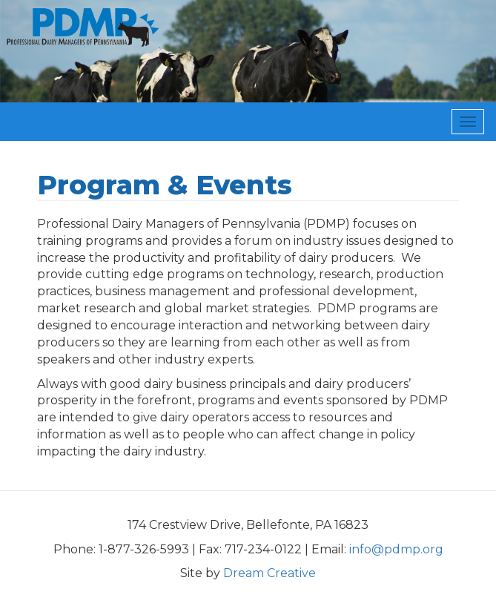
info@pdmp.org (396, 549)
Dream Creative (269, 573)
